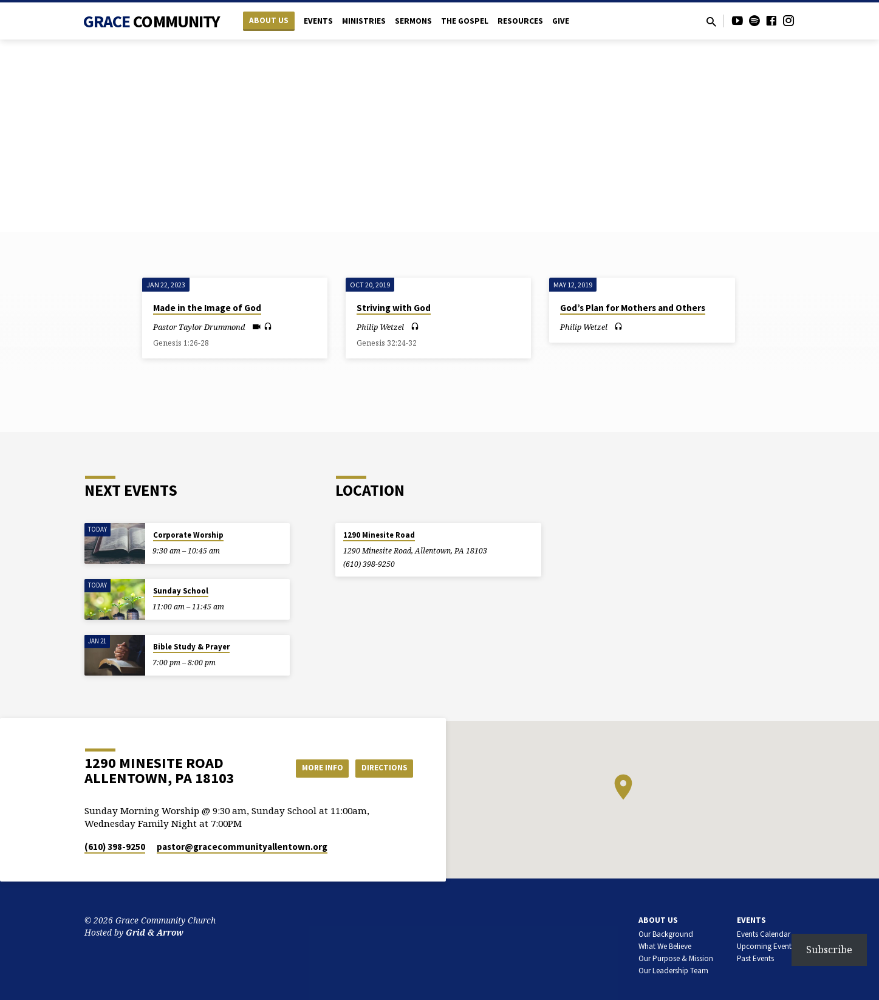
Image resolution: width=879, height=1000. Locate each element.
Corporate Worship (188, 535)
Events (318, 21)
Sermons (413, 21)
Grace (152, 21)
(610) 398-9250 (369, 564)
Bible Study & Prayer (191, 647)
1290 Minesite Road (379, 535)
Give (560, 21)
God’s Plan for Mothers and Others (632, 307)
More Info (314, 767)
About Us (269, 20)
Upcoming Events (766, 946)
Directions (382, 767)
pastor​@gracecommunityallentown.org (242, 846)
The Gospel (464, 21)
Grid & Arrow (154, 932)
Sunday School (180, 591)
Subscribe (829, 949)
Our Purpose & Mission (675, 958)
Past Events (755, 958)
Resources (520, 21)
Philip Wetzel (380, 326)
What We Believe (664, 946)
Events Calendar (763, 934)
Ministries (364, 21)
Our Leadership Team (673, 970)
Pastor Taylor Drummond (199, 326)
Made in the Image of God (207, 307)
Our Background (665, 934)
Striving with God (394, 307)
